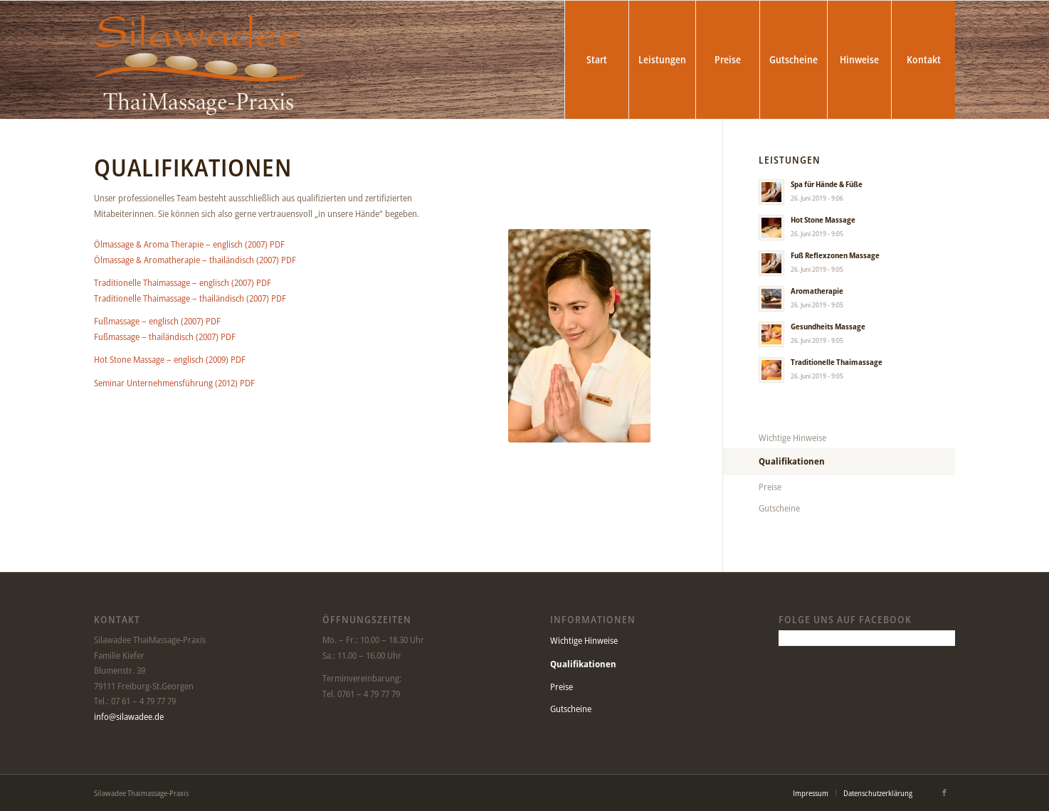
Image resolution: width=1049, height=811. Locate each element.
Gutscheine (779, 508)
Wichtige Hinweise (792, 437)
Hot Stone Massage (823, 219)
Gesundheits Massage (828, 326)
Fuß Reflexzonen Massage (835, 255)
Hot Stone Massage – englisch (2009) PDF (170, 359)
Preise (770, 486)
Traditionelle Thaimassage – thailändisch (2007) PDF (190, 298)
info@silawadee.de (129, 716)
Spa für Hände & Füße (827, 184)
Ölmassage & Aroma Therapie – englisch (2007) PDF (189, 244)
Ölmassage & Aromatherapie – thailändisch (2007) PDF (195, 259)
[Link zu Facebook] (944, 792)
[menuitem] (596, 60)
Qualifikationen (792, 461)
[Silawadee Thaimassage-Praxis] (200, 60)
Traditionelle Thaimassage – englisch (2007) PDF (182, 282)
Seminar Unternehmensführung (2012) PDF (174, 382)
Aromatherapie (817, 290)
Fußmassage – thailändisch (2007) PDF (165, 336)
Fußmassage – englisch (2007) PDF (157, 320)
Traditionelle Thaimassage (836, 361)
